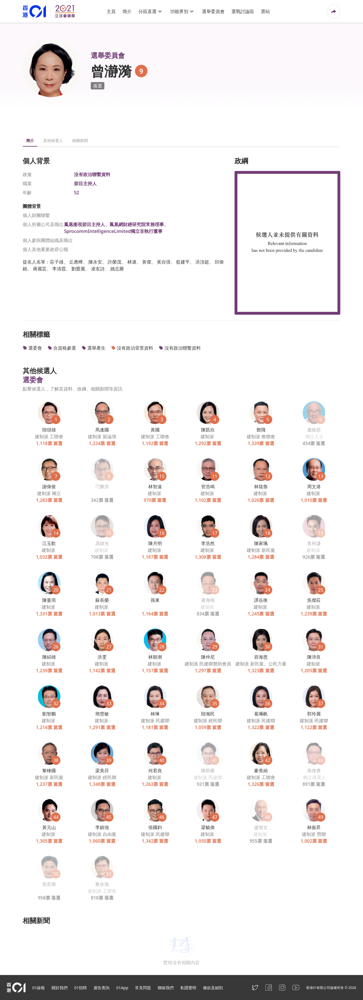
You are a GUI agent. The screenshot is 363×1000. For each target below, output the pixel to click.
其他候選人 (53, 140)
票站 (265, 11)
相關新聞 (80, 140)
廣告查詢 (101, 987)
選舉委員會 (213, 11)
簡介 (127, 11)
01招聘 (80, 987)
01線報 (38, 987)
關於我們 (59, 987)
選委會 (32, 348)
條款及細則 (213, 987)
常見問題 (143, 987)
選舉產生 (93, 348)
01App (122, 987)
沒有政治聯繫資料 (180, 348)
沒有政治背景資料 (132, 348)
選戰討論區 (242, 11)
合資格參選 (62, 348)
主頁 (111, 11)
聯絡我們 (166, 987)
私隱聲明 (188, 987)
